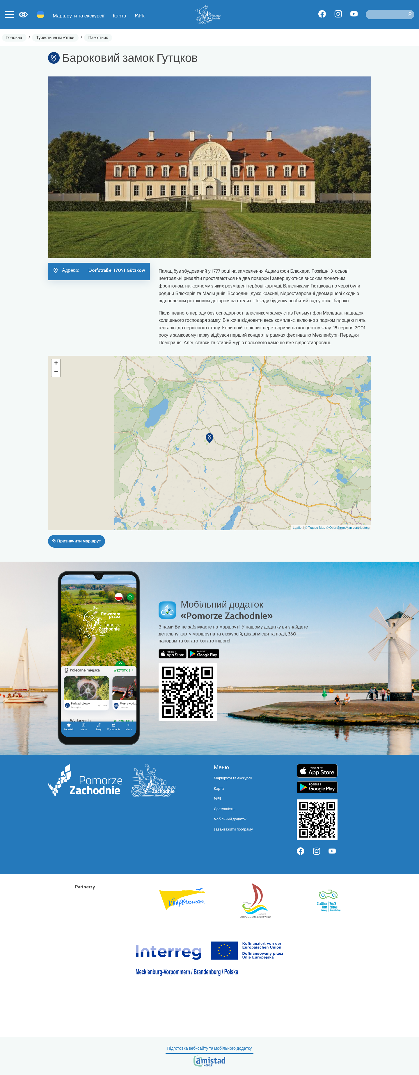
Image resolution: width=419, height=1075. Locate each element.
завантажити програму (233, 829)
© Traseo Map (315, 527)
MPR (140, 15)
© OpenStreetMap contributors (348, 527)
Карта (119, 15)
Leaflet (297, 527)
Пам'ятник (98, 37)
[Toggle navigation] (9, 14)
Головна (14, 37)
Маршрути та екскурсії (78, 15)
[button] (209, 438)
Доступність (224, 809)
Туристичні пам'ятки (55, 37)
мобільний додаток (230, 819)
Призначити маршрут (76, 541)
